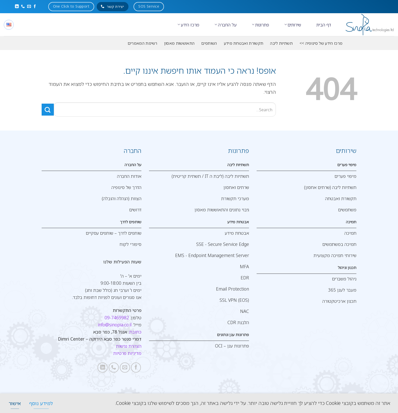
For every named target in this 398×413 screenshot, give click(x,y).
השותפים (209, 43)
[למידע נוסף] (41, 403)
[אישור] (15, 403)
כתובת (135, 332)
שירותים (292, 25)
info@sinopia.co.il (114, 325)
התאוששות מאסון (179, 43)
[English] (9, 25)
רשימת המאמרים (142, 43)
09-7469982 (117, 317)
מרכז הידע (188, 25)
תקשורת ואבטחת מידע (243, 43)
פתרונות (260, 25)
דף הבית (323, 25)
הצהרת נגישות (128, 346)
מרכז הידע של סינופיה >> (321, 43)
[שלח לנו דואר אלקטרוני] (29, 7)
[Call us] (23, 7)
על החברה (225, 25)
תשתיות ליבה (281, 43)
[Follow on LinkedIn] (17, 7)
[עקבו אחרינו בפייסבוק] (35, 7)
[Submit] (48, 110)
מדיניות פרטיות (127, 353)
